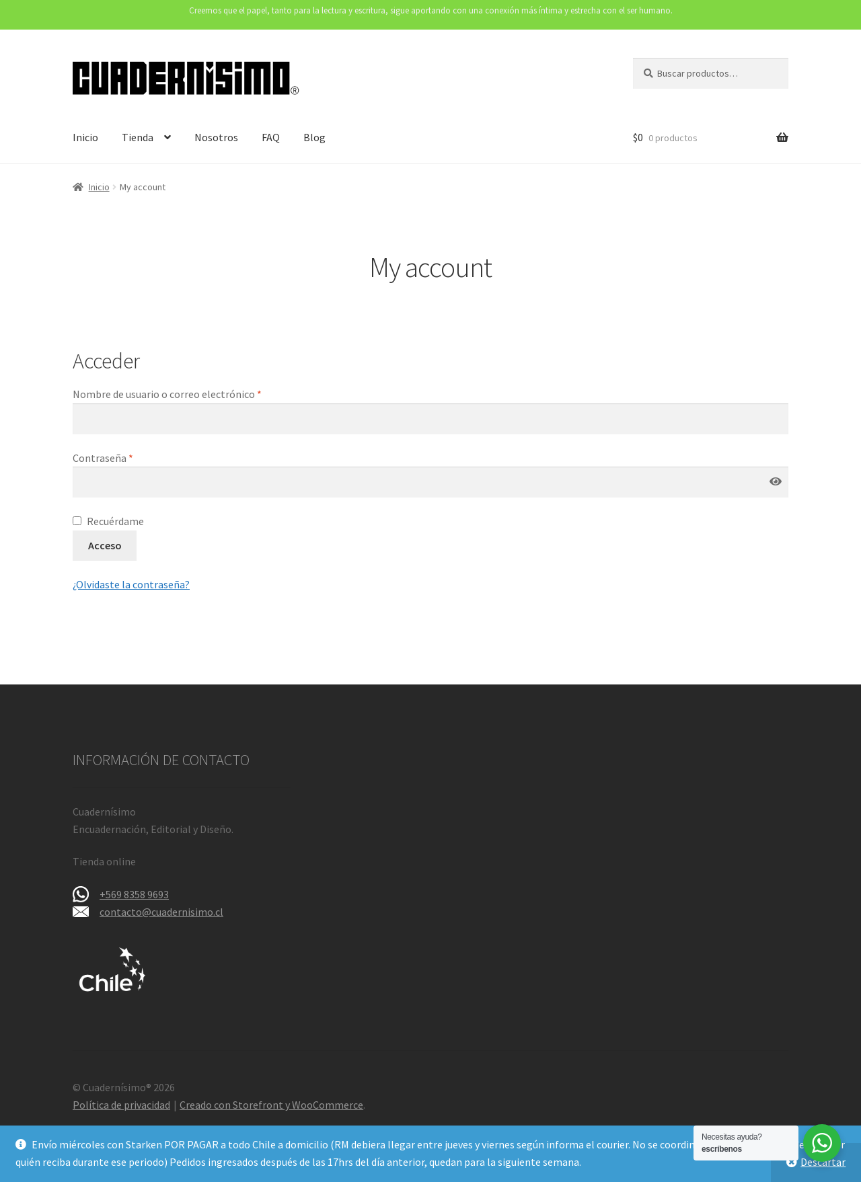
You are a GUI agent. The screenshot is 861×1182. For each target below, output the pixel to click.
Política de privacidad (121, 1104)
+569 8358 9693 (134, 894)
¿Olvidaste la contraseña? (131, 584)
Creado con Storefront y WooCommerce (271, 1104)
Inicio (85, 137)
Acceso (105, 545)
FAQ (271, 137)
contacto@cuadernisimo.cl (161, 911)
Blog (314, 137)
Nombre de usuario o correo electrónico (194, 393)
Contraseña (130, 457)
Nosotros (216, 137)
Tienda (137, 137)
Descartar (823, 1162)
